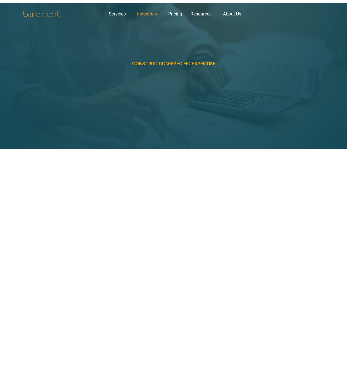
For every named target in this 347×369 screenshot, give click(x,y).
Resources (201, 14)
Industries (147, 14)
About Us (232, 14)
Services (117, 14)
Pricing (175, 14)
